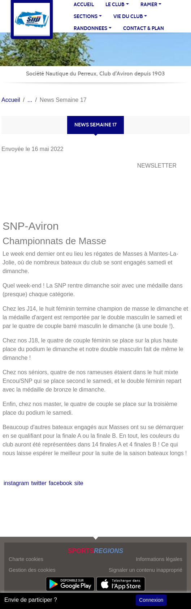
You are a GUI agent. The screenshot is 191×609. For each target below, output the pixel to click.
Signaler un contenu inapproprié (145, 570)
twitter (39, 483)
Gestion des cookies (32, 570)
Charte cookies (26, 559)
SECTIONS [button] (85, 16)
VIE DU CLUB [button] (128, 16)
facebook (60, 483)
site (78, 483)
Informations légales (159, 559)
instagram (16, 483)
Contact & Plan (143, 28)
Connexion (151, 600)
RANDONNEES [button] (90, 28)
